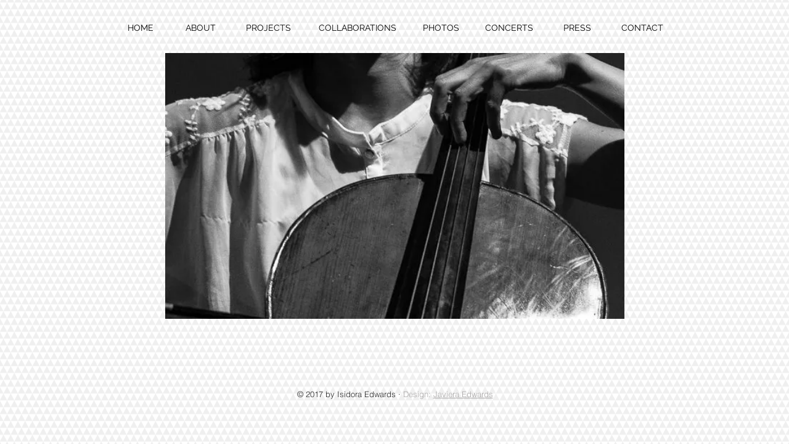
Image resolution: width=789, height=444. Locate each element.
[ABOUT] (200, 28)
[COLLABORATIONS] (357, 28)
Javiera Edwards (463, 394)
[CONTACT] (642, 28)
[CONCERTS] (508, 28)
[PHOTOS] (440, 28)
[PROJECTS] (268, 28)
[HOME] (140, 28)
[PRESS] (577, 28)
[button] (394, 186)
